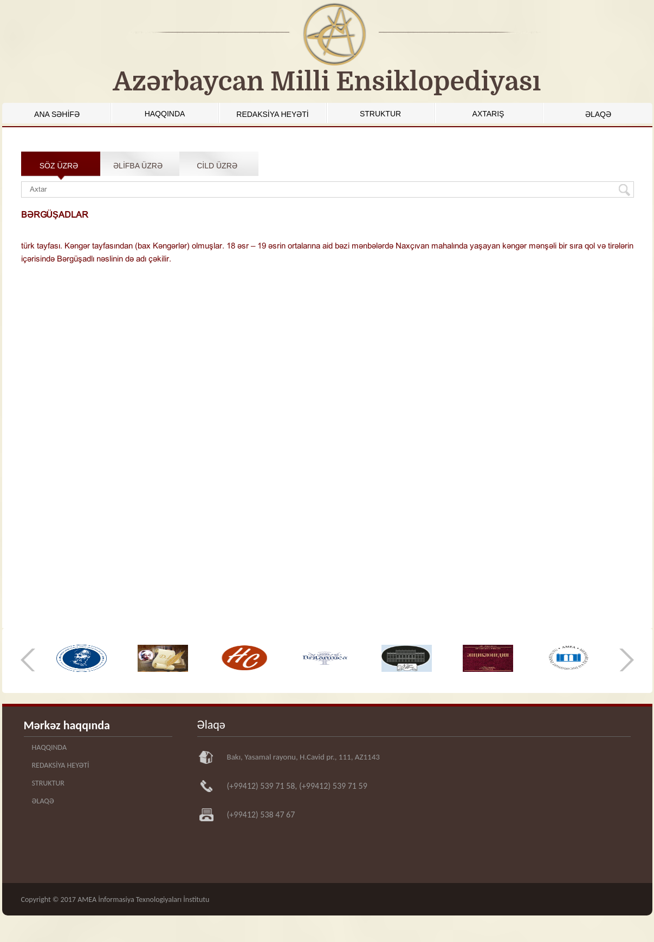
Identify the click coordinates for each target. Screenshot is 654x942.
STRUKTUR (380, 113)
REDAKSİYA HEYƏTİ (272, 114)
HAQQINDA (165, 113)
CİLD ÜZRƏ (217, 165)
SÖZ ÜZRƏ (59, 165)
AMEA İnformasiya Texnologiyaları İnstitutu (143, 899)
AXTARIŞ (488, 113)
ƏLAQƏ (598, 114)
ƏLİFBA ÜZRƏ (138, 165)
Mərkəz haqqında (67, 725)
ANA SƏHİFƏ (57, 114)
